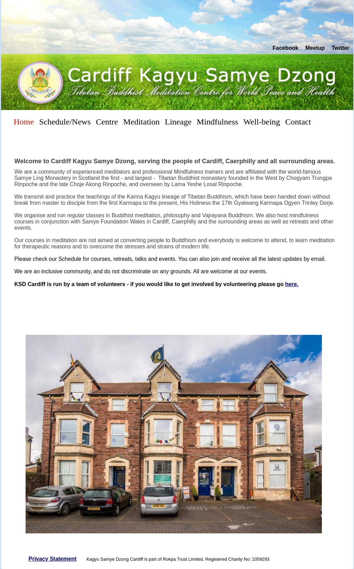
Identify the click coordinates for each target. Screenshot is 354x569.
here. (291, 284)
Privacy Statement (53, 559)
